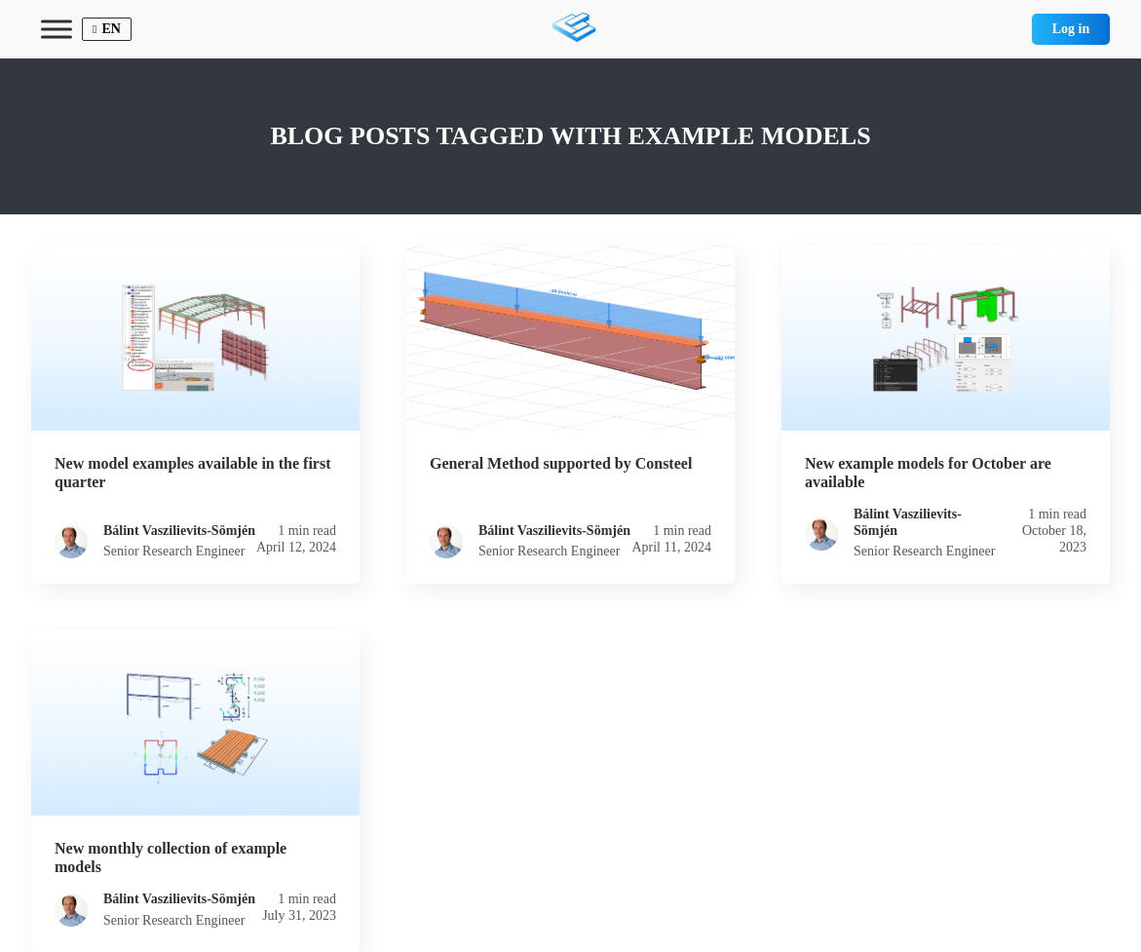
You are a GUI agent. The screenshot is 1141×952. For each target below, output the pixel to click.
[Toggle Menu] (56, 28)
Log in (1071, 28)
